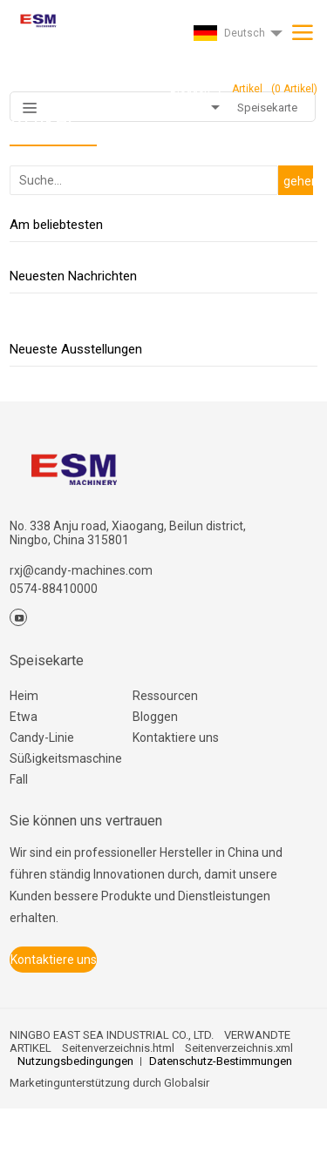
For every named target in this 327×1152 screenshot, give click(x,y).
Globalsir (186, 1082)
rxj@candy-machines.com (81, 570)
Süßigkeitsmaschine (66, 758)
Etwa (23, 717)
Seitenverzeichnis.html (118, 1047)
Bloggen (155, 717)
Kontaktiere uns (176, 737)
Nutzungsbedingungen (75, 1061)
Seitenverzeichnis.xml (239, 1047)
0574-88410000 (54, 589)
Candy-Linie (42, 737)
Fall (19, 779)
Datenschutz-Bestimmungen (220, 1061)
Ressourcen (165, 696)
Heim (24, 696)
